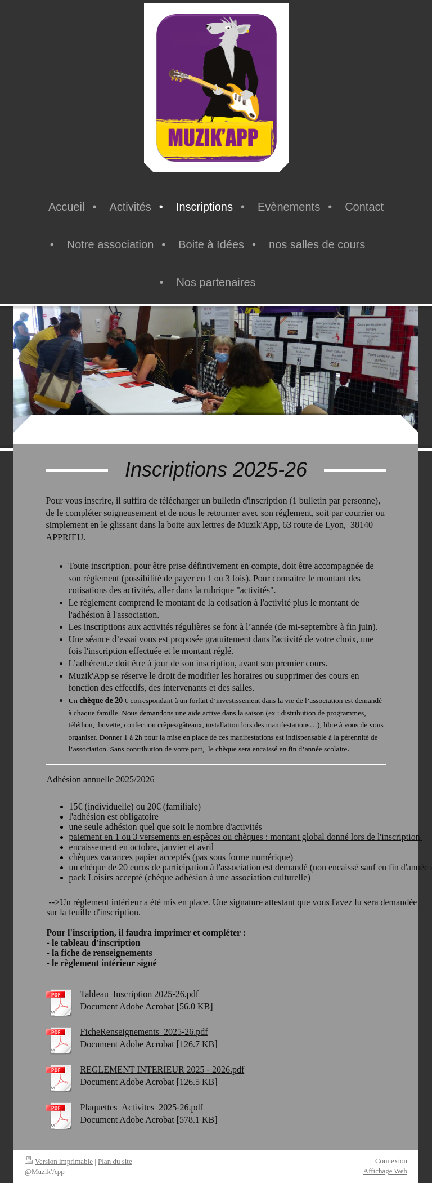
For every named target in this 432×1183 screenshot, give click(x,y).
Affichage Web (385, 1171)
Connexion (391, 1161)
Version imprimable (59, 1161)
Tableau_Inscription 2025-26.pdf (139, 994)
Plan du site (115, 1161)
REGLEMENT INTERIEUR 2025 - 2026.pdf (162, 1069)
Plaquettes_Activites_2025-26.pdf (141, 1107)
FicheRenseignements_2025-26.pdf (144, 1032)
